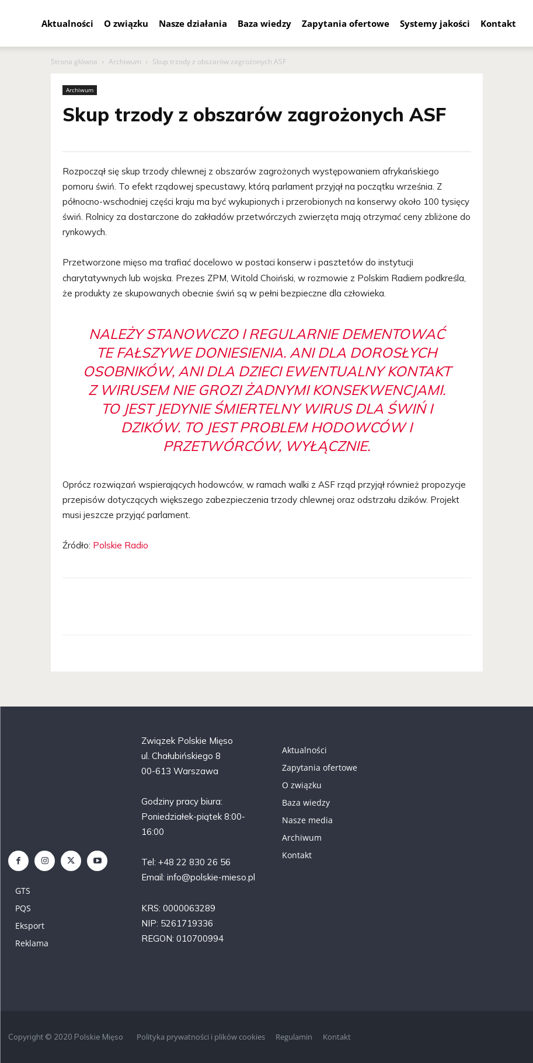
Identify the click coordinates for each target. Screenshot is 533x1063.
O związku (126, 23)
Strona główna (74, 62)
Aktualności (67, 23)
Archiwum (125, 62)
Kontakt (498, 23)
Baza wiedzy (264, 23)
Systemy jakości (435, 23)
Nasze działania (193, 23)
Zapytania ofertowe (345, 23)
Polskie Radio (120, 545)
